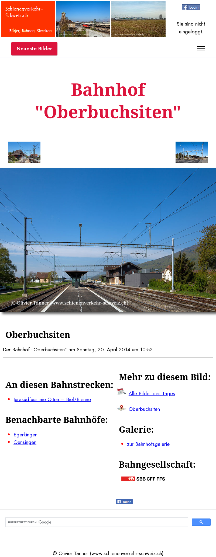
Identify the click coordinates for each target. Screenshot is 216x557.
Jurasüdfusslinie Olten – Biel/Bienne (52, 399)
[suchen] (96, 522)
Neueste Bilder (34, 48)
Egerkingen (25, 434)
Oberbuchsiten (144, 409)
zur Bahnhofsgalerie (148, 444)
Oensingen (24, 442)
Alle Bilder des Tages (152, 393)
